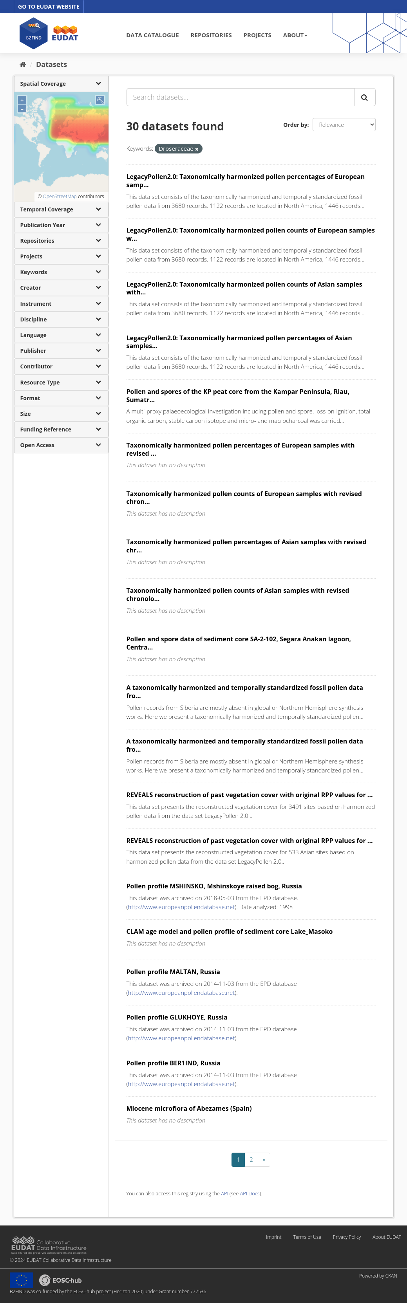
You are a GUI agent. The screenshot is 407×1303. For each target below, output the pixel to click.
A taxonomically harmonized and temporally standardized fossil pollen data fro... (245, 691)
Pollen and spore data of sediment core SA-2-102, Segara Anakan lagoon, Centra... (239, 643)
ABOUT (295, 35)
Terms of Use (307, 1237)
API (224, 1193)
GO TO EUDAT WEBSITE (49, 6)
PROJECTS (257, 35)
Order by (295, 124)
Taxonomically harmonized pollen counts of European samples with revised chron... (244, 497)
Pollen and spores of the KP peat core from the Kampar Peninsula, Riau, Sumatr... (238, 395)
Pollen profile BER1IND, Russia (174, 1063)
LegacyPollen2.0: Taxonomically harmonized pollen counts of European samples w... (251, 234)
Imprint (273, 1237)
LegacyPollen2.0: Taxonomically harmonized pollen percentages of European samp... (246, 180)
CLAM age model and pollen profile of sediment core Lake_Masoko (230, 931)
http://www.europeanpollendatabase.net (181, 907)
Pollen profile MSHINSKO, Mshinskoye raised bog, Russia (214, 886)
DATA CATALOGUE (152, 35)
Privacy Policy (347, 1237)
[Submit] (365, 97)
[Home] (23, 64)
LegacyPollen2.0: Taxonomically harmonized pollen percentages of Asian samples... (239, 342)
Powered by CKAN (378, 1275)
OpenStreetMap (59, 196)
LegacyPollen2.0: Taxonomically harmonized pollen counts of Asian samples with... (244, 288)
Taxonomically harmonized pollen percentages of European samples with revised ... (241, 449)
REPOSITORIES (211, 35)
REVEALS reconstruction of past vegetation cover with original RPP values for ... (250, 794)
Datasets (51, 64)
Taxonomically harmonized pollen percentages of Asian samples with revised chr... (247, 546)
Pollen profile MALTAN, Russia (173, 971)
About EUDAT (387, 1237)
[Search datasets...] (241, 97)
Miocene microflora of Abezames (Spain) (189, 1108)
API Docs (250, 1193)
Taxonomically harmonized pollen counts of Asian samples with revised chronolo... (238, 594)
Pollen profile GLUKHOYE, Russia (177, 1017)
